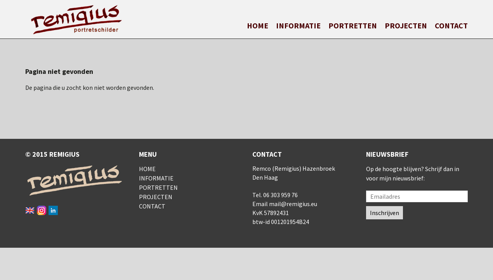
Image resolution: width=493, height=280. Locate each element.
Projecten (406, 25)
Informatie (298, 25)
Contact (451, 25)
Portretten (352, 25)
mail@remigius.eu (293, 204)
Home (257, 25)
